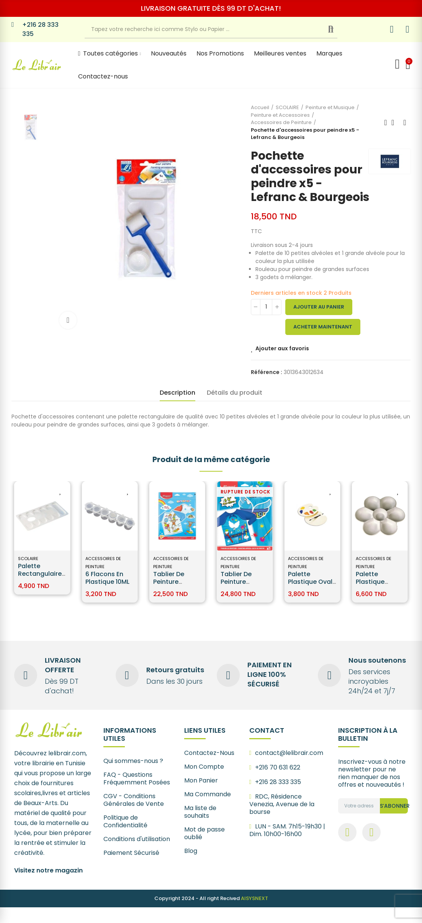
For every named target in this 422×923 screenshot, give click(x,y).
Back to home (395, 122)
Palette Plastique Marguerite (373, 582)
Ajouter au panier (318, 306)
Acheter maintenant (322, 326)
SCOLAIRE (28, 558)
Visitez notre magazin (48, 870)
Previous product (385, 122)
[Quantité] (266, 307)
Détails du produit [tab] (234, 392)
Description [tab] (177, 392)
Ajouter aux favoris (282, 348)
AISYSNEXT (254, 898)
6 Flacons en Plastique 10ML (107, 578)
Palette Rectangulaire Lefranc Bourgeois (40, 577)
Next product (405, 122)
